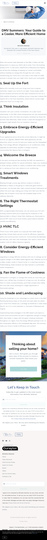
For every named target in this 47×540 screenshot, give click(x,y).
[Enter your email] (25, 399)
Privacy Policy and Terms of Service (25, 418)
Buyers (4, 468)
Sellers (4, 471)
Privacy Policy (23, 521)
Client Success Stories (8, 462)
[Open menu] (45, 3)
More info (35, 533)
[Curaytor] (10, 450)
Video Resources (7, 459)
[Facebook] (3, 441)
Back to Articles (9, 22)
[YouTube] (6, 441)
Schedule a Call (6, 476)
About (4, 456)
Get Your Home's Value (9, 473)
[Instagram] (9, 441)
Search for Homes (7, 465)
